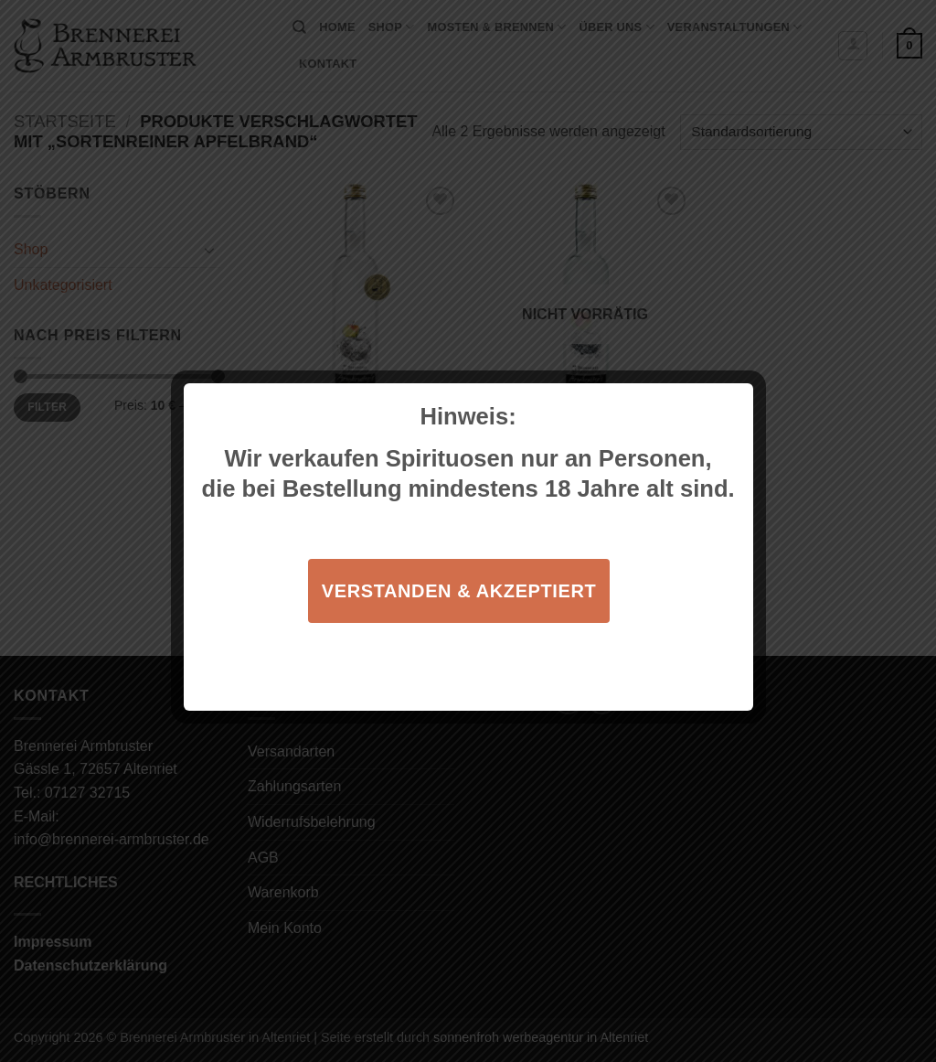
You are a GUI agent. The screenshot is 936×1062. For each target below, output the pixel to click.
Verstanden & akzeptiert (459, 591)
